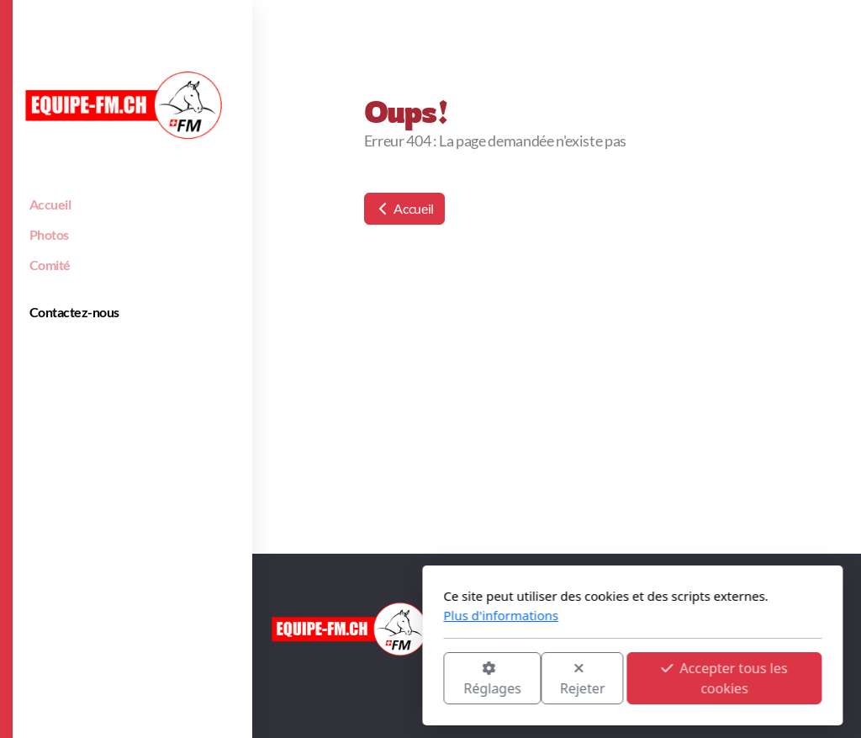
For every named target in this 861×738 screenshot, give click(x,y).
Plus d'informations (299, 615)
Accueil (404, 208)
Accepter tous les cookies (522, 678)
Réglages (290, 679)
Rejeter (381, 679)
